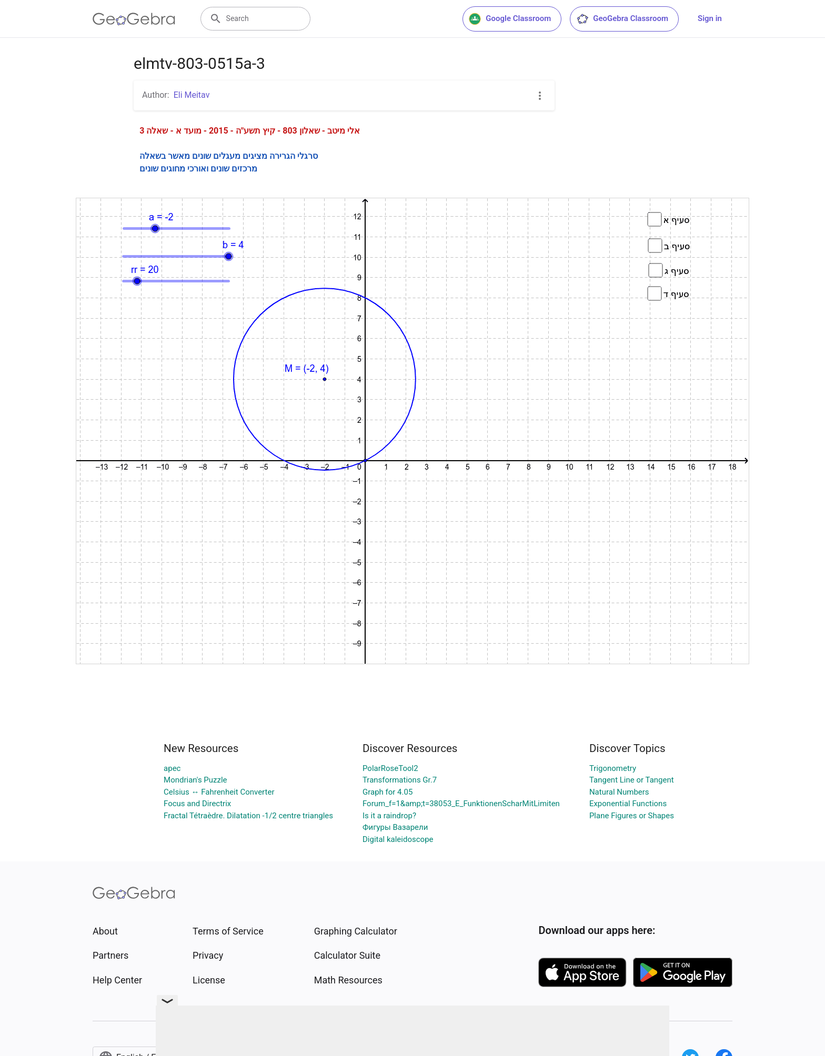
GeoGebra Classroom (622, 19)
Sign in (710, 18)
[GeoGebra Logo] (134, 19)
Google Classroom (510, 19)
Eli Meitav (192, 95)
